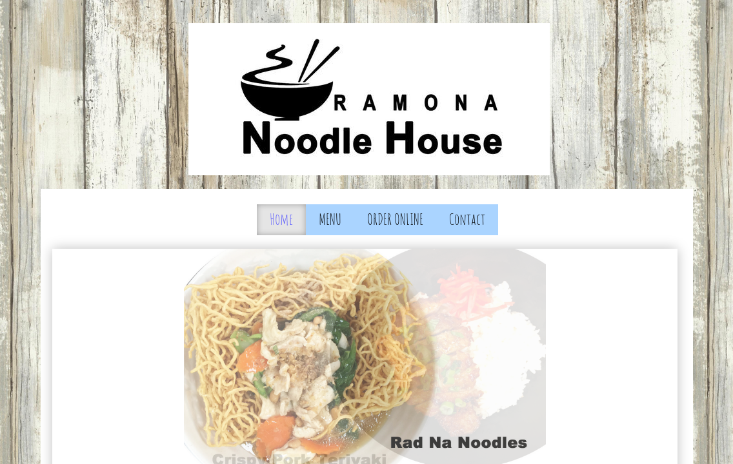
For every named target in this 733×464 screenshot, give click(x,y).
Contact (467, 219)
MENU (330, 219)
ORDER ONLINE (395, 219)
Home (281, 219)
